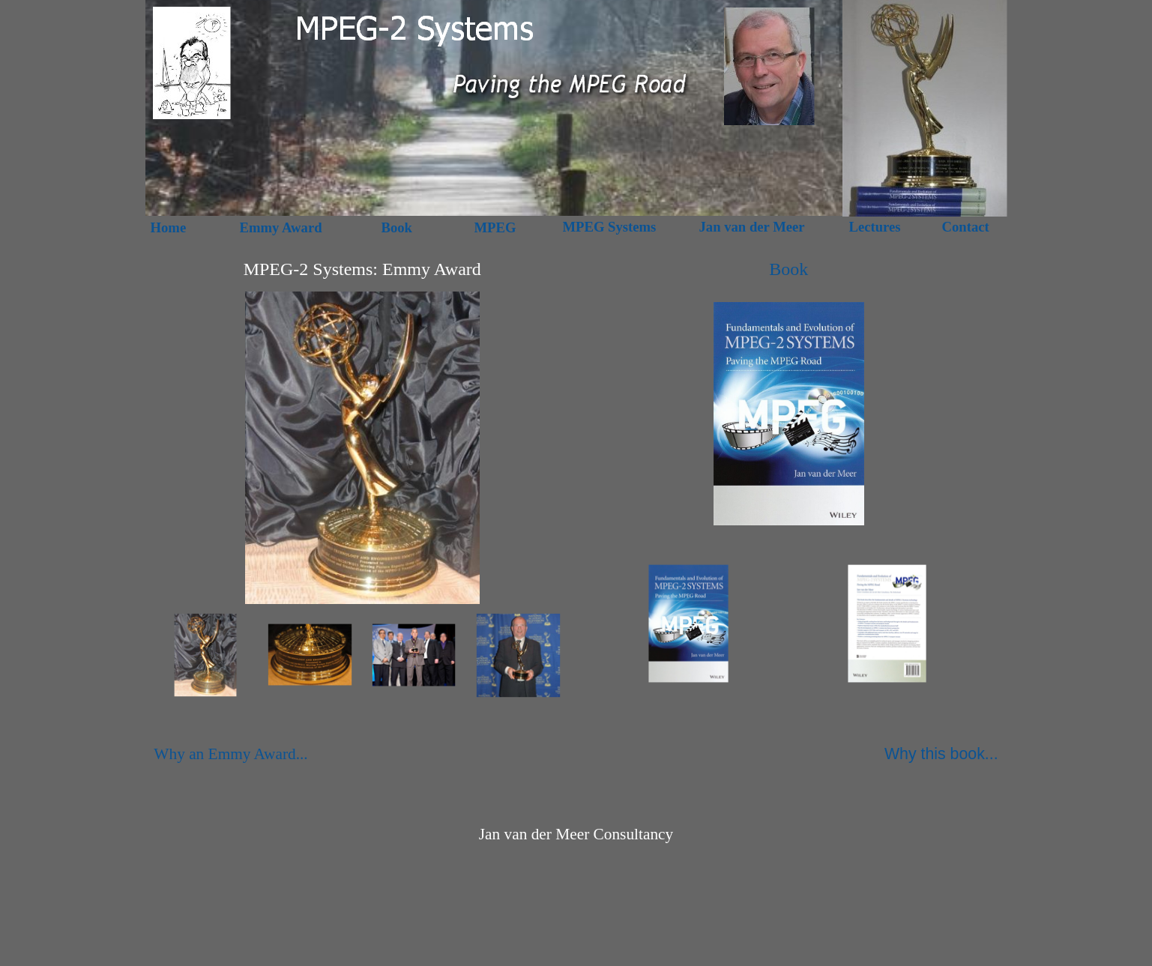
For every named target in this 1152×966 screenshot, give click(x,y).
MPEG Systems (610, 227)
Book (788, 269)
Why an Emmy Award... (230, 754)
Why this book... (941, 754)
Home (169, 227)
